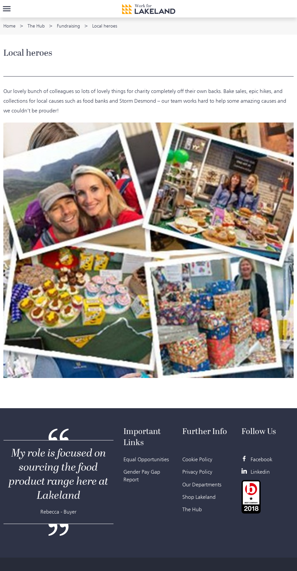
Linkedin (256, 472)
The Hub (36, 26)
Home (9, 26)
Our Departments (201, 484)
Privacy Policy (197, 472)
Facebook (257, 459)
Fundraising (68, 26)
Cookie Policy (197, 459)
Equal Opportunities (146, 459)
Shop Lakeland (199, 497)
